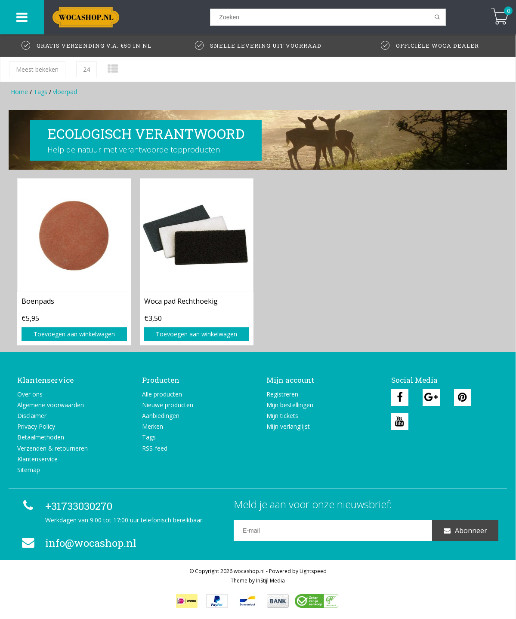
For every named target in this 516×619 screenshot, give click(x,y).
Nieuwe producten (167, 405)
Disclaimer (31, 416)
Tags (40, 92)
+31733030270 (65, 506)
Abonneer (465, 530)
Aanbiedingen (160, 416)
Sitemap (28, 470)
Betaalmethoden (40, 437)
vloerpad (65, 92)
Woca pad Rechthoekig (181, 301)
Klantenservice (37, 459)
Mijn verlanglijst (288, 426)
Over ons (30, 394)
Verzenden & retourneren (52, 448)
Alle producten (162, 394)
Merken (152, 426)
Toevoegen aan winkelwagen (74, 334)
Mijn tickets (282, 416)
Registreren (282, 394)
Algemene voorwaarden (50, 405)
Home (19, 92)
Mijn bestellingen (289, 405)
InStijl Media (270, 580)
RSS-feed (154, 448)
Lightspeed (313, 571)
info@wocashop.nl (77, 543)
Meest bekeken (37, 69)
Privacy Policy (36, 426)
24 (86, 69)
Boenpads (38, 301)
